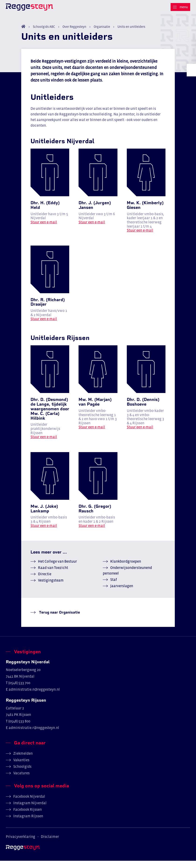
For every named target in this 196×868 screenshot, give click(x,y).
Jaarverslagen (121, 593)
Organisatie (102, 34)
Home (23, 33)
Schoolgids (22, 774)
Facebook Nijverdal (29, 803)
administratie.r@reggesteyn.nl (34, 735)
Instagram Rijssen (28, 823)
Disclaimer (50, 844)
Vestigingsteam (51, 587)
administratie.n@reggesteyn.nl (34, 696)
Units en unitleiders (131, 34)
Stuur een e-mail (44, 229)
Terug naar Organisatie (59, 619)
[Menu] (180, 7)
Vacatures (21, 780)
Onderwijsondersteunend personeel (127, 577)
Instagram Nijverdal (30, 810)
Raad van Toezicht (53, 575)
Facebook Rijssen (27, 816)
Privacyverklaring (20, 844)
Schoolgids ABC (44, 34)
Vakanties (21, 767)
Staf (113, 587)
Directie (44, 581)
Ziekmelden (23, 760)
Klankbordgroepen (125, 568)
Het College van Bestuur (57, 568)
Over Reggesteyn (74, 34)
